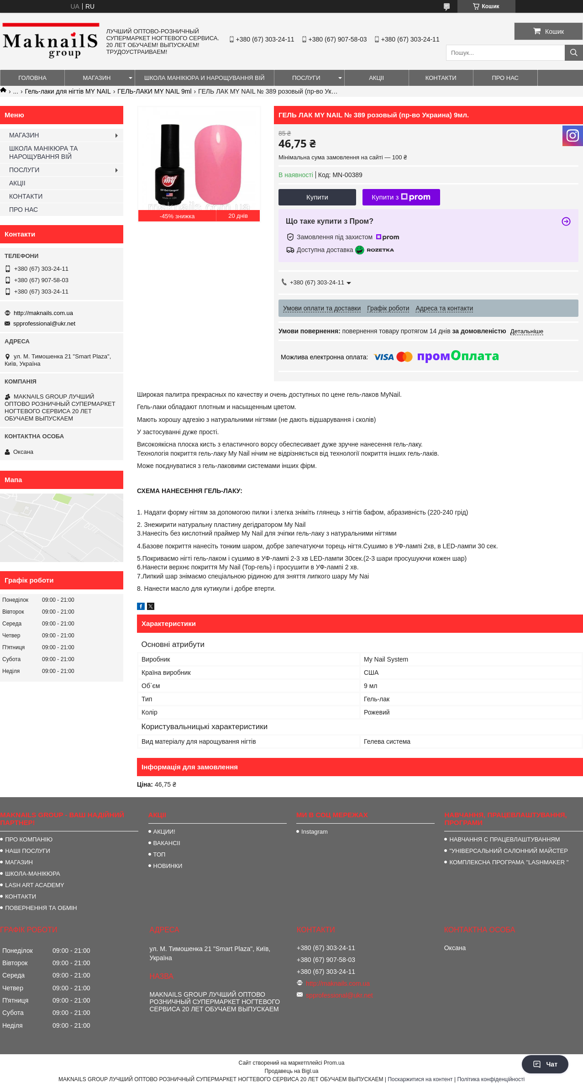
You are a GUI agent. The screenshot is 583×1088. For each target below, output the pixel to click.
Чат (545, 1064)
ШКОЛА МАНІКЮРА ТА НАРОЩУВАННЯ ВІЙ (43, 152)
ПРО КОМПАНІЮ (29, 839)
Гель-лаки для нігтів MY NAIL (68, 91)
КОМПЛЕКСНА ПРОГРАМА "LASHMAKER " (508, 862)
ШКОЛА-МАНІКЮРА (32, 873)
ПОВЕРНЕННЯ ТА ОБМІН (41, 907)
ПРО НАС (505, 77)
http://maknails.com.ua (43, 313)
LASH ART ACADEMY (34, 885)
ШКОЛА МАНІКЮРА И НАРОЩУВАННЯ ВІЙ (204, 77)
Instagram (314, 831)
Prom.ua (334, 1063)
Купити (317, 197)
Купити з (401, 197)
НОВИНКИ (168, 865)
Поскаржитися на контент (420, 1079)
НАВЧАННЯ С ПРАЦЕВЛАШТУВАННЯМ (504, 839)
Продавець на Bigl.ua (291, 1071)
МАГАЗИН (97, 77)
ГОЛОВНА (32, 77)
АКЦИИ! (164, 831)
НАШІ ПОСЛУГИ (27, 850)
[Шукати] (574, 53)
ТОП (159, 854)
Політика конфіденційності (491, 1079)
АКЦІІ (376, 77)
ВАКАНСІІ (166, 843)
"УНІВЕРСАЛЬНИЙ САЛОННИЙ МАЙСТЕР (508, 850)
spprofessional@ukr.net (44, 323)
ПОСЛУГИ (306, 77)
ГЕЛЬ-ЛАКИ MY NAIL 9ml (154, 91)
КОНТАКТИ (441, 77)
